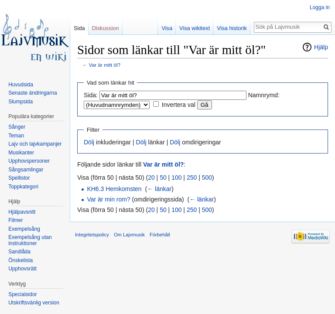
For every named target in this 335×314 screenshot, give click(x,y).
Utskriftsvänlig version (33, 303)
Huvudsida (20, 85)
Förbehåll (160, 234)
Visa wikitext (194, 28)
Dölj (89, 142)
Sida (79, 28)
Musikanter (21, 153)
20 (151, 177)
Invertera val (178, 104)
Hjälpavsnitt (21, 212)
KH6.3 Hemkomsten (114, 188)
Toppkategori (23, 187)
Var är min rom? (108, 199)
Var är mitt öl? (104, 65)
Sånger (16, 127)
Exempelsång (24, 229)
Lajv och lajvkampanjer (35, 144)
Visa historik (232, 28)
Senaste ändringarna (32, 93)
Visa (166, 28)
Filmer (15, 220)
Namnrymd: (264, 95)
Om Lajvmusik (129, 234)
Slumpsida (20, 102)
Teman (16, 136)
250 (192, 177)
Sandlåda (19, 252)
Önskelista (20, 260)
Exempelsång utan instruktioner (29, 240)
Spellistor (19, 178)
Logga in (320, 7)
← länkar (159, 188)
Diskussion (105, 28)
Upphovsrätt (22, 269)
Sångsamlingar (25, 170)
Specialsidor (22, 294)
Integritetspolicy (92, 234)
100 (176, 177)
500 (207, 177)
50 (163, 177)
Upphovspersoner (29, 161)
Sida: (91, 95)
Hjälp (321, 47)
